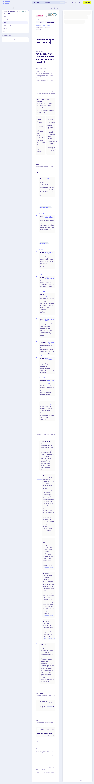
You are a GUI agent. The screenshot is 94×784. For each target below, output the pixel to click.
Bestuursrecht (39, 25)
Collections (38, 765)
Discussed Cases (39, 767)
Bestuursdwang (39, 27)
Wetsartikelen (6, 28)
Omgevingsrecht (46, 25)
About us (43, 769)
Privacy (37, 772)
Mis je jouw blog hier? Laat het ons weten (45, 741)
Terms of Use (38, 774)
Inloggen (15, 781)
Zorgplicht (47, 27)
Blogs (4, 31)
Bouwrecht (38, 29)
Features (38, 769)
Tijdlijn (4, 22)
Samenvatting (6, 19)
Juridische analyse (7, 25)
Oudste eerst (40, 172)
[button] (2, 12)
